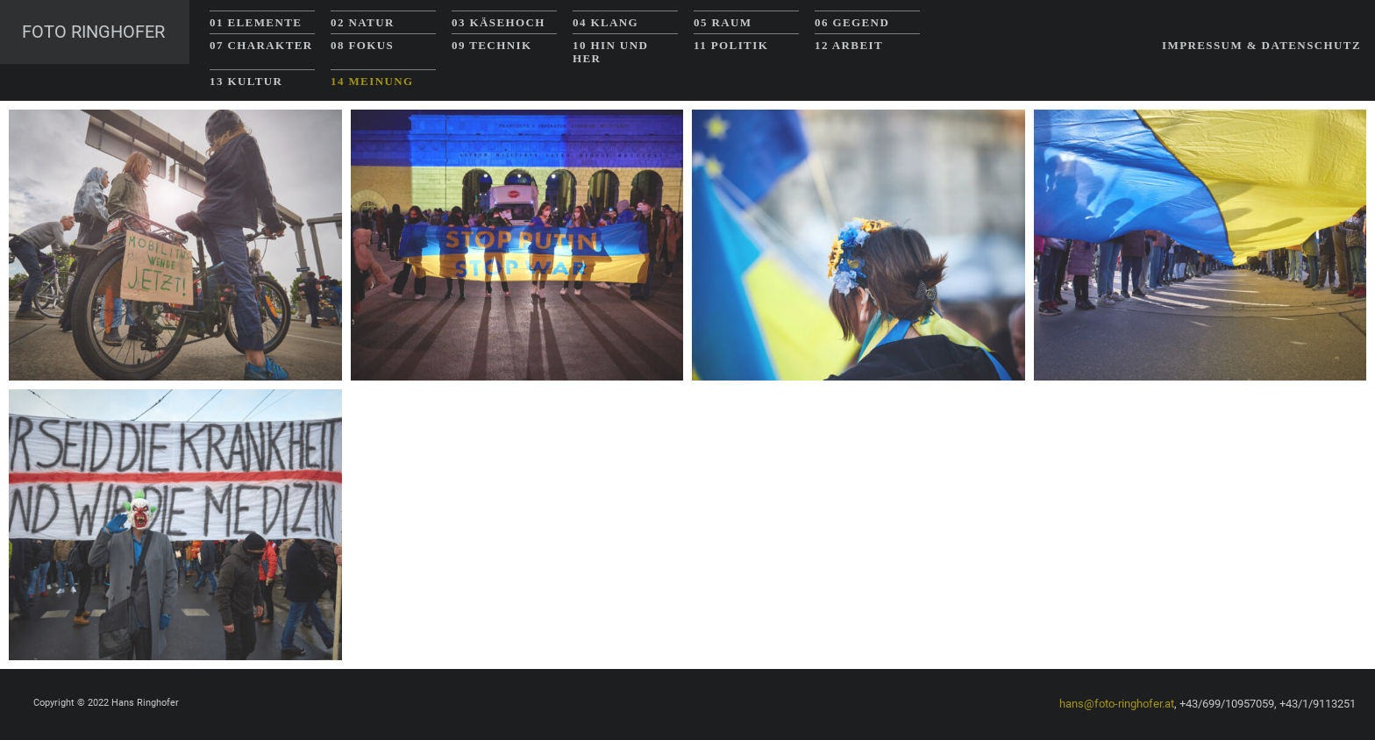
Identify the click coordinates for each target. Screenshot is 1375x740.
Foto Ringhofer (93, 31)
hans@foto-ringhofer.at (1116, 703)
